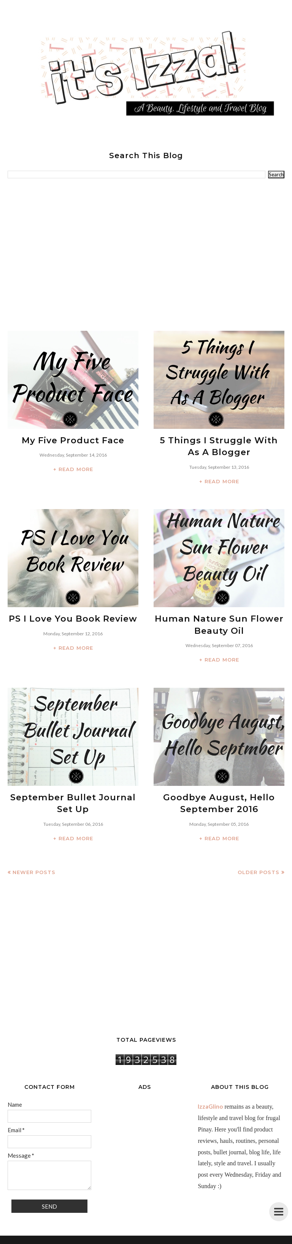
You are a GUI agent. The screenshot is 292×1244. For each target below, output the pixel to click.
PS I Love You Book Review (73, 615)
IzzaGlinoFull (124, 1238)
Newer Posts (34, 864)
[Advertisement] (146, 255)
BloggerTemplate (184, 1238)
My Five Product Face (73, 439)
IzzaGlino (210, 1098)
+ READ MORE (73, 468)
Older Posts (258, 864)
